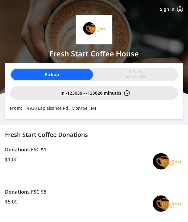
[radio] (136, 74)
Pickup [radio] (52, 74)
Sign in (171, 9)
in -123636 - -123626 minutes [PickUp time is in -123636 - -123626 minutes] (95, 93)
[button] (94, 163)
